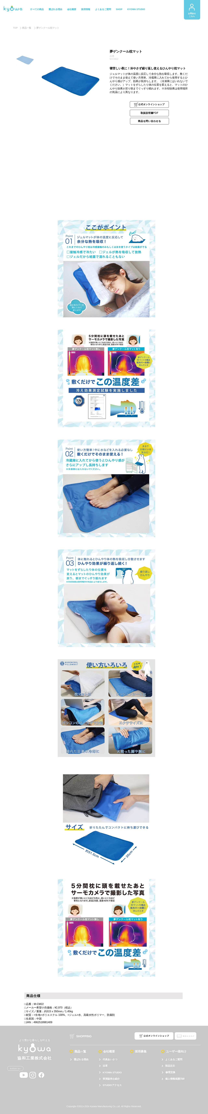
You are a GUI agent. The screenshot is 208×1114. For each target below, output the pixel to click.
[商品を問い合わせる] (149, 121)
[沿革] (111, 1066)
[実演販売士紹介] (111, 1079)
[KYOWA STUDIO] (111, 1072)
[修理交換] (176, 1072)
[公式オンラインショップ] (149, 104)
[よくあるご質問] (176, 1059)
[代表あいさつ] (111, 1059)
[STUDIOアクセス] (111, 1085)
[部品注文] (176, 1066)
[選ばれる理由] (81, 1059)
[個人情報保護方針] (176, 1079)
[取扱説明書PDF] (149, 113)
